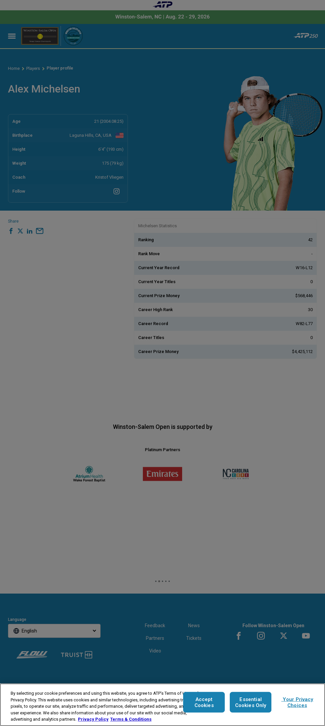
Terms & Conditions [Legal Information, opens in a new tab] (131, 719)
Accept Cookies (204, 702)
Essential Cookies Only (250, 702)
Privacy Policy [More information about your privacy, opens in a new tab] (93, 719)
